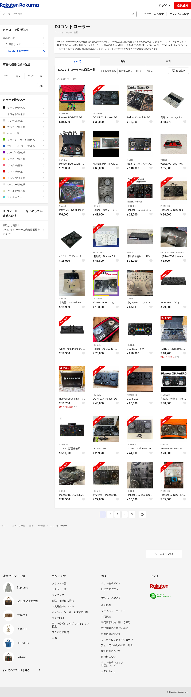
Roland (130, 252)
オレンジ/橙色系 (24, 178)
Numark (62, 206)
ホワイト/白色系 (24, 114)
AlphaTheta (98, 252)
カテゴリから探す (154, 14)
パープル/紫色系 (24, 152)
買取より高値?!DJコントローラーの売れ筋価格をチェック (24, 229)
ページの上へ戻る (164, 554)
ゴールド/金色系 (24, 190)
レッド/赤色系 (24, 171)
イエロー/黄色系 (24, 158)
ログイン (164, 5)
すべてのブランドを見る (16, 670)
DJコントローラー (26, 50)
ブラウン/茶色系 (24, 127)
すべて (77, 61)
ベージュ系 (24, 133)
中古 (168, 61)
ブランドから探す (179, 14)
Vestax (164, 160)
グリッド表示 (145, 71)
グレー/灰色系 (24, 120)
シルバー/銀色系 (24, 184)
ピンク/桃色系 (24, 165)
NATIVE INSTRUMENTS (172, 252)
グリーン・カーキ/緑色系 (24, 139)
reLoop (130, 160)
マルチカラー (24, 197)
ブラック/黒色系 (24, 107)
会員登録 (182, 5)
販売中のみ (108, 71)
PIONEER (63, 113)
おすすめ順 (125, 71)
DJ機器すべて (25, 44)
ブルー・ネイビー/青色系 (24, 146)
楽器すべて (24, 38)
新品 (122, 61)
